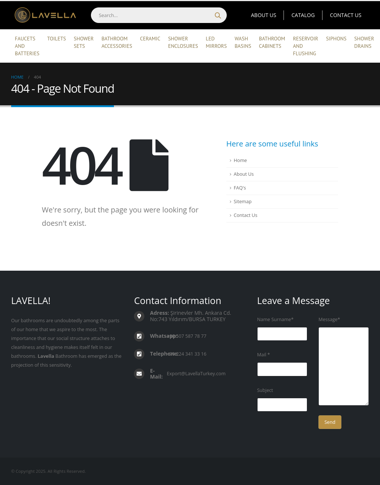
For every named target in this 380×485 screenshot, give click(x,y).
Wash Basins (243, 42)
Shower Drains (364, 42)
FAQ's (240, 188)
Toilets (56, 38)
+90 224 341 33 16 (187, 354)
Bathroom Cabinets (272, 42)
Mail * (263, 355)
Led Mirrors (216, 42)
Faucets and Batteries (27, 46)
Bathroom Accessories (116, 42)
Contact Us (345, 15)
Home (240, 160)
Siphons (336, 38)
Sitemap (243, 201)
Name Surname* (275, 319)
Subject (265, 390)
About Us (263, 15)
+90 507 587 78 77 (187, 336)
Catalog (303, 15)
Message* (329, 319)
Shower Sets (84, 42)
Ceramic (150, 38)
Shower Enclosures (183, 42)
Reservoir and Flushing (305, 46)
